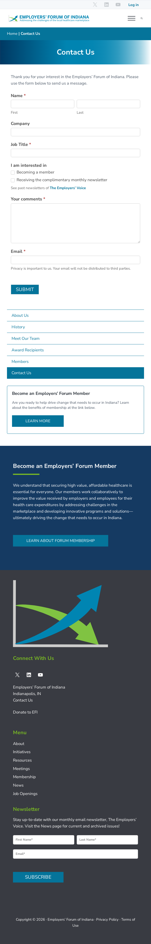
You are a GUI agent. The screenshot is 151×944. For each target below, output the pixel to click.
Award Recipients (28, 350)
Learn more (37, 421)
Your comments (28, 199)
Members (20, 361)
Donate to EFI (25, 712)
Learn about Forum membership (60, 540)
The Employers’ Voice (68, 188)
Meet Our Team (26, 338)
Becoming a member (32, 172)
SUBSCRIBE (38, 877)
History (18, 327)
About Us (20, 315)
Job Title (21, 144)
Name (18, 96)
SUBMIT (25, 289)
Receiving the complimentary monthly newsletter (59, 180)
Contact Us (21, 373)
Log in (133, 4)
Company (20, 123)
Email (18, 251)
